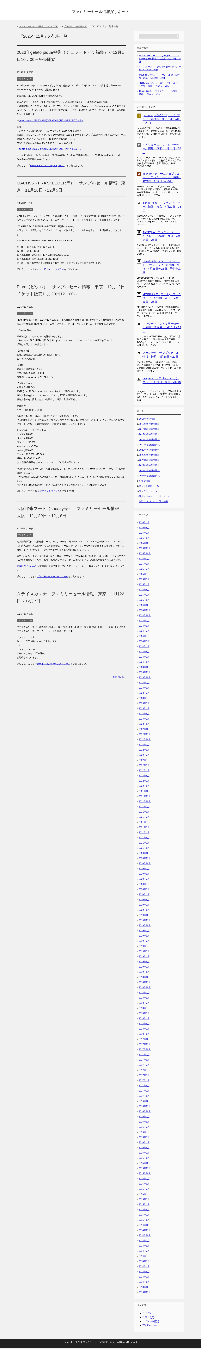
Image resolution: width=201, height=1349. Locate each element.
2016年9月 (144, 1117)
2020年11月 (145, 859)
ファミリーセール (25, 80)
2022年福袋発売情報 (149, 456)
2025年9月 (144, 559)
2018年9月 (144, 993)
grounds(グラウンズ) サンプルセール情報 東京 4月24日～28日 (162, 120)
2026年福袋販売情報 (149, 476)
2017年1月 (144, 1097)
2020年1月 (144, 911)
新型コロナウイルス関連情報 (153, 502)
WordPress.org (150, 1326)
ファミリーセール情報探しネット (100, 12)
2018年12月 (145, 978)
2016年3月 (144, 1148)
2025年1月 (144, 601)
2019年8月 (144, 937)
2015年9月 (144, 1179)
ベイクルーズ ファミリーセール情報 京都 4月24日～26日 (162, 149)
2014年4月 (144, 1267)
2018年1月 (144, 1035)
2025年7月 (144, 570)
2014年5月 (144, 1262)
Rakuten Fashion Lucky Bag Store (47, 166)
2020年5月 (144, 890)
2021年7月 (144, 818)
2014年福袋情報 (147, 420)
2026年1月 (144, 539)
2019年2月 (144, 968)
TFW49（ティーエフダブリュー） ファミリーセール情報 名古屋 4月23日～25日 (160, 59)
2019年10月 (145, 926)
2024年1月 (144, 663)
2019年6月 (144, 947)
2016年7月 (144, 1128)
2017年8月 (144, 1061)
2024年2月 (144, 658)
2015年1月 (144, 1221)
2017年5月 (144, 1076)
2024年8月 (144, 627)
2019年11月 (145, 921)
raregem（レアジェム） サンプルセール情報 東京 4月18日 (162, 383)
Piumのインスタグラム (48, 492)
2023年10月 (145, 678)
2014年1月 (144, 1283)
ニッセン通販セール (149, 487)
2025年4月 (144, 585)
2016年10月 (145, 1112)
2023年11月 (145, 673)
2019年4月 (144, 957)
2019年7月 (144, 942)
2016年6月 (144, 1133)
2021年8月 (144, 813)
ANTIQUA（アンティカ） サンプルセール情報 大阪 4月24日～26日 (161, 237)
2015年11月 (145, 1169)
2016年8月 (144, 1123)
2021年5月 (144, 828)
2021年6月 (144, 823)
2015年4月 (144, 1205)
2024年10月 (145, 616)
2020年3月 (144, 900)
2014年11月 (145, 1231)
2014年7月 (144, 1252)
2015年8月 (144, 1185)
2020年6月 (144, 885)
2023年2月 (144, 720)
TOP (38, 27)
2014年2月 (144, 1278)
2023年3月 (144, 714)
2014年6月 (144, 1257)
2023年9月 (144, 683)
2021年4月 (144, 833)
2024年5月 (144, 642)
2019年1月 (144, 973)
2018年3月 (144, 1024)
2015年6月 (144, 1195)
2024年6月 (144, 637)
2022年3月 (144, 776)
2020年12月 (145, 854)
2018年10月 (145, 988)
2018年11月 (145, 983)
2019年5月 (144, 952)
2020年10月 (145, 864)
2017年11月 (145, 1045)
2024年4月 (144, 647)
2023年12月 (145, 668)
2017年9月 (144, 1055)
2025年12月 (145, 544)
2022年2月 (144, 782)
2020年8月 (144, 875)
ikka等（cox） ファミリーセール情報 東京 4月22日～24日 (162, 207)
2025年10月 (145, 554)
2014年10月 (145, 1236)
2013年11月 (145, 1293)
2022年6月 (144, 761)
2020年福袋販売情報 (149, 451)
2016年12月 (145, 1102)
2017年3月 (144, 1086)
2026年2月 (144, 534)
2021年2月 (144, 844)
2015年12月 (145, 1164)
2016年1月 (144, 1159)
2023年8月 (144, 689)
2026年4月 (144, 523)
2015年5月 (144, 1200)
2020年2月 (144, 906)
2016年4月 (144, 1143)
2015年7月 (144, 1190)
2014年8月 (144, 1247)
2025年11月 (145, 549)
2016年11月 (145, 1107)
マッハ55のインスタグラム (50, 270)
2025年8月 (144, 565)
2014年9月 (144, 1241)
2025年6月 (144, 575)
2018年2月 (144, 1030)
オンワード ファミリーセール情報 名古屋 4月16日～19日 (162, 328)
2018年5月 (144, 1014)
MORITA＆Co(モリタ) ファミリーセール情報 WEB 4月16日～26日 (162, 299)
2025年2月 (144, 596)
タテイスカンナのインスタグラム (53, 664)
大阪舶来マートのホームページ (52, 577)
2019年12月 (145, 916)
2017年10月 (145, 1050)
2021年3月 (144, 838)
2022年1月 (144, 787)
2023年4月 (144, 709)
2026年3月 (144, 528)
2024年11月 (145, 611)
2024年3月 (144, 652)
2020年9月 (144, 869)
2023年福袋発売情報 (149, 461)
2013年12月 (145, 1288)
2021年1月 (144, 849)
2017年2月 (144, 1092)
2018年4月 (144, 1019)
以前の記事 (118, 678)
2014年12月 (145, 1226)
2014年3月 (144, 1272)
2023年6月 (144, 699)
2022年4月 (144, 771)
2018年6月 (144, 1009)
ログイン (147, 1314)
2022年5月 (144, 766)
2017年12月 (145, 1040)
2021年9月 (144, 807)
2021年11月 (145, 797)
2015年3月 (144, 1210)
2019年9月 (144, 931)
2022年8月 (144, 751)
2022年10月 (145, 740)
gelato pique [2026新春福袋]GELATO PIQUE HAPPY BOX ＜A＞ (51, 121)
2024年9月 (144, 621)
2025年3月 (144, 590)
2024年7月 (144, 632)
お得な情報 (144, 482)
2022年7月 (144, 756)
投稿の (148, 1318)
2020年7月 (144, 880)
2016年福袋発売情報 (149, 430)
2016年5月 (144, 1138)
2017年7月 (144, 1066)
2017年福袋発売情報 (149, 435)
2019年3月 (144, 962)
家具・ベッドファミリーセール (154, 497)
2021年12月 (145, 792)
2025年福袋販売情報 (149, 471)
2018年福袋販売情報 (149, 440)
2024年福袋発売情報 (149, 466)
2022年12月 (145, 730)
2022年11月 (145, 735)
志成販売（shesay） (27, 567)
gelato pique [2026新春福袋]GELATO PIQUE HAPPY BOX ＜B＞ (51, 150)
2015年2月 (144, 1216)
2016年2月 (144, 1154)
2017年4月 (144, 1081)
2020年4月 (144, 895)
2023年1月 (144, 725)
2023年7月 (144, 694)
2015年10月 (145, 1174)
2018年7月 (144, 1004)
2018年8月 (144, 999)
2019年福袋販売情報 (149, 445)
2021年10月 (145, 802)
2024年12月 (145, 606)
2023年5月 (144, 704)
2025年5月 (144, 580)
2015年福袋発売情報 (149, 425)
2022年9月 (144, 745)
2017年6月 (144, 1071)
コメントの (151, 1322)
